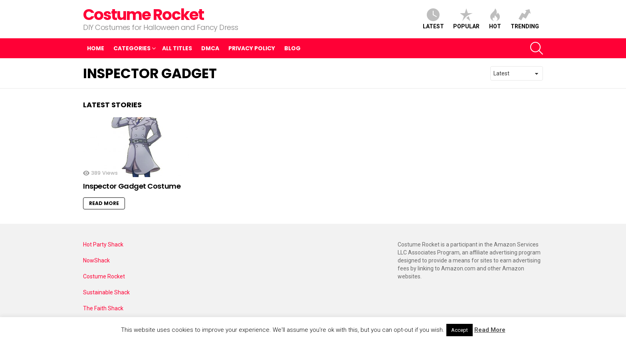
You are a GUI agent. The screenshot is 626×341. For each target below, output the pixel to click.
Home (95, 48)
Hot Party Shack (103, 244)
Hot (495, 19)
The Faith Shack (103, 308)
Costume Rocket (143, 15)
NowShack (96, 260)
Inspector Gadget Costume (131, 186)
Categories (132, 49)
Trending (525, 19)
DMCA (210, 48)
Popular (466, 19)
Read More (104, 203)
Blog (292, 48)
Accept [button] (459, 330)
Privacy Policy (251, 48)
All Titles (177, 48)
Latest (433, 19)
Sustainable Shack (106, 292)
